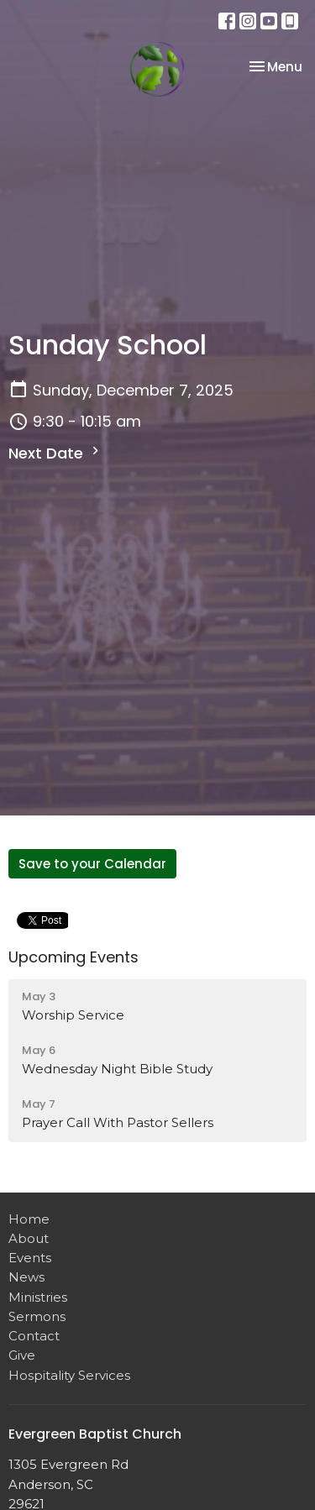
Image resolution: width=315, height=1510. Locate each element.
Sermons (37, 1316)
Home (29, 1219)
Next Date (55, 453)
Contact (34, 1336)
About (28, 1238)
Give (21, 1355)
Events (29, 1258)
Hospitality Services (69, 1375)
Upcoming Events (73, 956)
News (26, 1277)
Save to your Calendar (92, 864)
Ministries (37, 1297)
